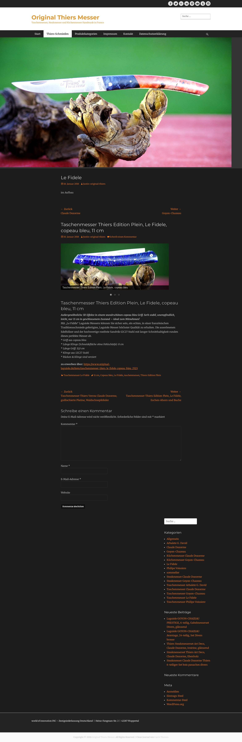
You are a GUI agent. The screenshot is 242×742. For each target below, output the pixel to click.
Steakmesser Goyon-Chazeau (184, 580)
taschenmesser (131, 375)
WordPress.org (175, 704)
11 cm (96, 375)
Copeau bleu (106, 375)
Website (65, 492)
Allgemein (173, 538)
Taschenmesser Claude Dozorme (186, 589)
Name (65, 465)
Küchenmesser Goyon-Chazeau (185, 559)
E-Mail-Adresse (71, 479)
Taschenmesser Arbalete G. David (187, 585)
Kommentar (69, 424)
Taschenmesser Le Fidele (76, 375)
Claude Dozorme (176, 547)
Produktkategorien (86, 33)
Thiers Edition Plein (150, 375)
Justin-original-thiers (94, 183)
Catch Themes (161, 737)
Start (37, 33)
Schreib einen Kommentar (123, 236)
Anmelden (173, 691)
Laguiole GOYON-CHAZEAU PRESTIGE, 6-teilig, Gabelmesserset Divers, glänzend (188, 622)
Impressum (110, 33)
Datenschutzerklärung (152, 33)
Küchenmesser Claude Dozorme (185, 555)
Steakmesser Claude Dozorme (184, 576)
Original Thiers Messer (65, 17)
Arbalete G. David (177, 543)
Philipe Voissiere (176, 568)
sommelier (173, 572)
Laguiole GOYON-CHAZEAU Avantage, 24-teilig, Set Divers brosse (184, 635)
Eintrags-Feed (175, 695)
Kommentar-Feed (177, 700)
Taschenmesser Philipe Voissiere (186, 601)
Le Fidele (118, 375)
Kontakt (128, 33)
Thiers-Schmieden (58, 33)
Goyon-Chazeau (176, 551)
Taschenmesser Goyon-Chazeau (186, 593)
